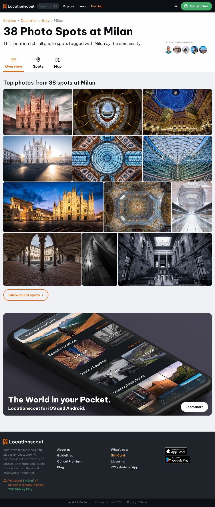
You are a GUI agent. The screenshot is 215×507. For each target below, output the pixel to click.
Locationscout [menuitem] (18, 6)
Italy (46, 20)
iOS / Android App (124, 467)
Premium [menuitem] (97, 6)
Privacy (131, 502)
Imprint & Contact (79, 502)
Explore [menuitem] (68, 6)
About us (63, 450)
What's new (119, 450)
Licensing (118, 461)
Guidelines (65, 455)
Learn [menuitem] (82, 6)
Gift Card (118, 455)
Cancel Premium (69, 461)
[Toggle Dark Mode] (176, 6)
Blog (60, 467)
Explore (9, 20)
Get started (196, 6)
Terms (143, 502)
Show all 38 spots (24, 295)
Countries (29, 20)
